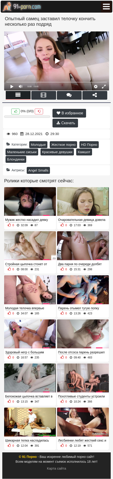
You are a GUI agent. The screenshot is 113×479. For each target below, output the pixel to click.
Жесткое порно (63, 145)
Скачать (66, 123)
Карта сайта (56, 468)
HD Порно (89, 145)
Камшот (84, 152)
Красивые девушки (57, 152)
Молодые (38, 145)
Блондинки (16, 159)
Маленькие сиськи (22, 152)
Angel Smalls (38, 170)
